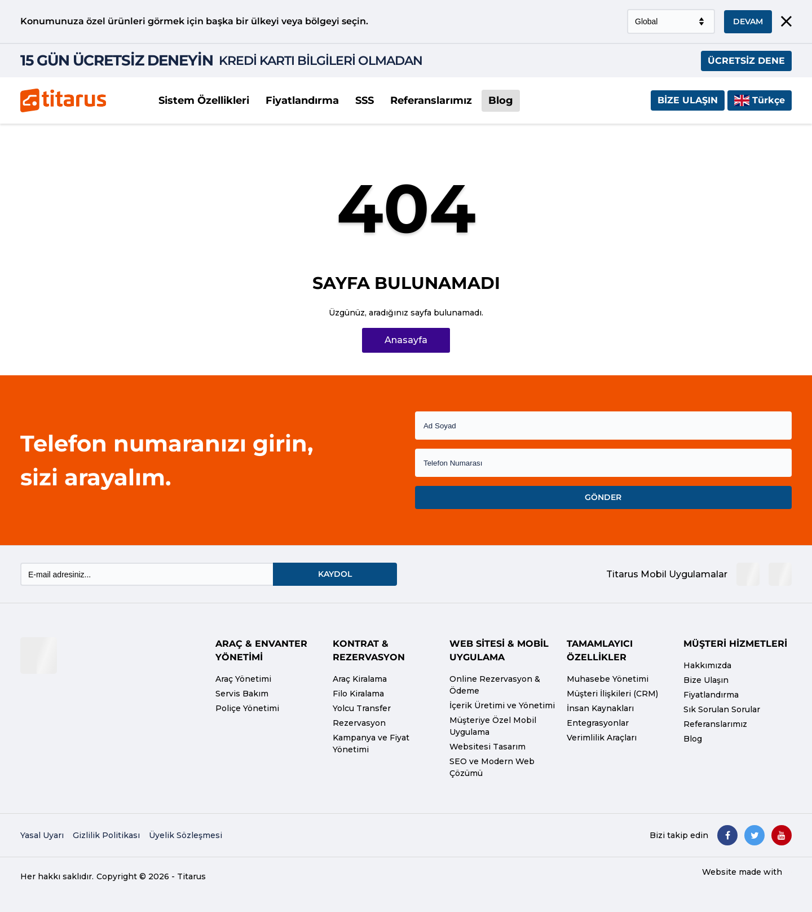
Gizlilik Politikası (106, 835)
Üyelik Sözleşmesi (185, 835)
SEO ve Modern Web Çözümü (492, 767)
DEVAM (748, 21)
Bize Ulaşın (687, 100)
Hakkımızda (707, 665)
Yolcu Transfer (362, 708)
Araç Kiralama (360, 679)
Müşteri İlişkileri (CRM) (612, 694)
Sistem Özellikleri (203, 100)
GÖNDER (603, 497)
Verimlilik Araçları (602, 738)
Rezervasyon (359, 723)
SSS (364, 100)
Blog (500, 100)
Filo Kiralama (358, 694)
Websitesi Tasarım (487, 747)
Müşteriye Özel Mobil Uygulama (492, 726)
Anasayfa (406, 340)
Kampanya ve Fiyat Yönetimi (371, 744)
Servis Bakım (241, 694)
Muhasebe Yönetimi (607, 679)
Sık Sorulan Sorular (721, 709)
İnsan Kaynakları (600, 708)
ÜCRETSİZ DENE (746, 60)
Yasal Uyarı (42, 835)
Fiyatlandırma (302, 100)
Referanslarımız (431, 100)
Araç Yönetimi (243, 679)
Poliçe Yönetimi (247, 708)
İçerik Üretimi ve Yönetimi (502, 705)
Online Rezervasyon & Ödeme (494, 685)
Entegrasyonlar (598, 723)
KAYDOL (335, 574)
